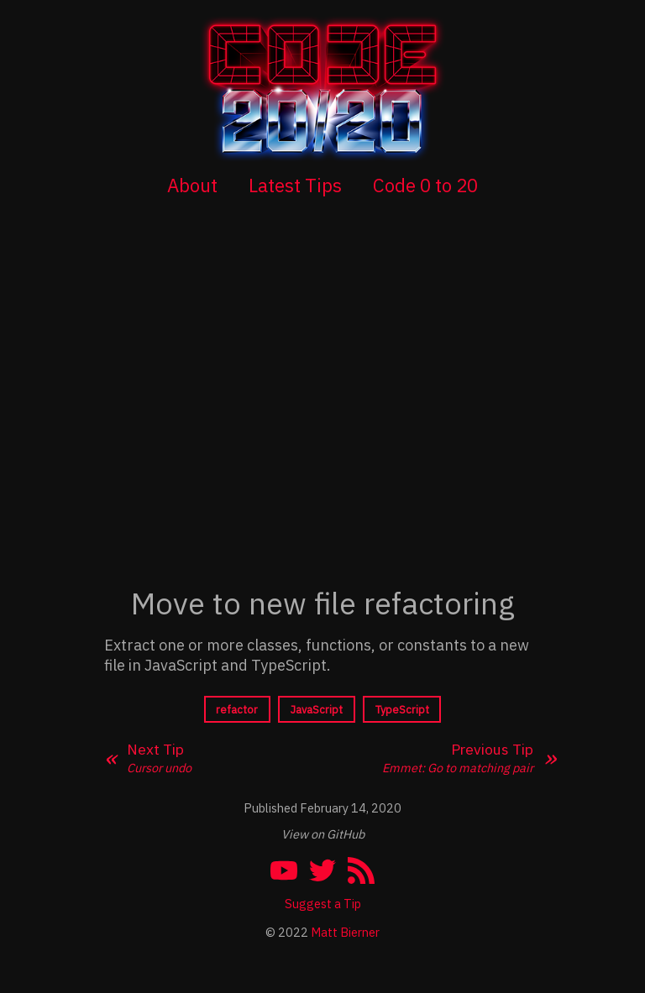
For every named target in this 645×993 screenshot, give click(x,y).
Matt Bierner (345, 932)
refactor (237, 710)
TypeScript (402, 710)
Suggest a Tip (323, 904)
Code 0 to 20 (425, 185)
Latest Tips (295, 185)
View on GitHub (322, 834)
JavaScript (317, 710)
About (192, 185)
